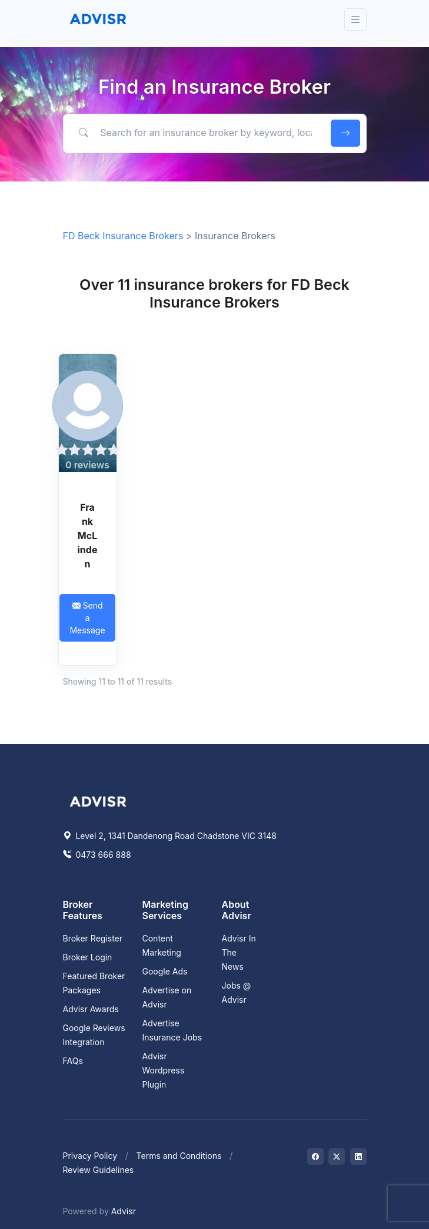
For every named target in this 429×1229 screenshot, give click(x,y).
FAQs (73, 1061)
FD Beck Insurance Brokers (123, 236)
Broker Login (87, 957)
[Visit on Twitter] (336, 1156)
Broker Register (93, 938)
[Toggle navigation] (355, 19)
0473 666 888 (97, 855)
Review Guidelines (98, 1170)
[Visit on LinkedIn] (358, 1156)
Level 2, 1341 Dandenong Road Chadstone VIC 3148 (170, 836)
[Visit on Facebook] (315, 1156)
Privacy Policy (90, 1156)
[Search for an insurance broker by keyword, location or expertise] (194, 133)
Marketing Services (165, 909)
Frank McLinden (88, 535)
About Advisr (236, 909)
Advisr (123, 1211)
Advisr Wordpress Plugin (163, 1070)
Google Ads (165, 971)
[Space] (98, 800)
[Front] (98, 19)
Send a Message (87, 617)
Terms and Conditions (179, 1156)
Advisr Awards (91, 1009)
